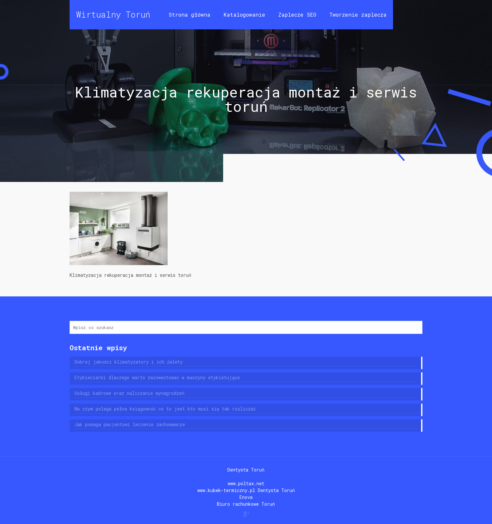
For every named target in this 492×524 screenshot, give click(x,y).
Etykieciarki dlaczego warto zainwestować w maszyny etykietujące (157, 377)
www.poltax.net (246, 483)
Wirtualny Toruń (113, 14)
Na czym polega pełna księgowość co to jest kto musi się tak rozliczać (165, 409)
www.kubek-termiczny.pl (226, 490)
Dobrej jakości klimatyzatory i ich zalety (128, 362)
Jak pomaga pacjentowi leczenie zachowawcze (129, 424)
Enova (246, 497)
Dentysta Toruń (245, 470)
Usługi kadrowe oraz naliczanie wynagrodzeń (129, 393)
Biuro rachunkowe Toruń (246, 504)
